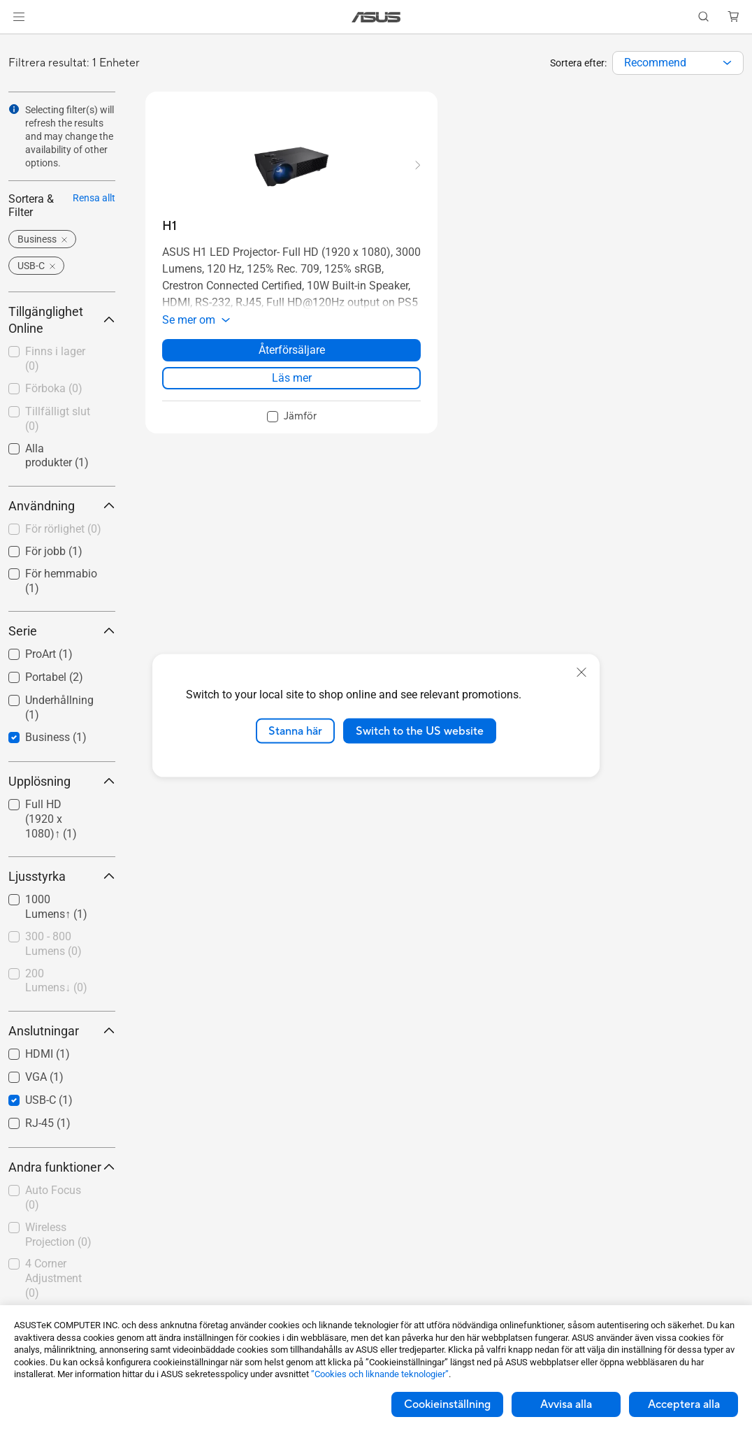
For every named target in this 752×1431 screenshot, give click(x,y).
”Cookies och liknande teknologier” (380, 1374)
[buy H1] (169, 226)
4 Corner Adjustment (53, 1278)
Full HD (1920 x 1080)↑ (51, 819)
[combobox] (678, 63)
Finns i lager (55, 359)
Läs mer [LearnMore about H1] (292, 377)
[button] (19, 16)
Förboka (53, 388)
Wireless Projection (58, 1235)
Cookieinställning (447, 1404)
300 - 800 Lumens (53, 944)
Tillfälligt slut (57, 419)
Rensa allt (94, 197)
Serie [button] (61, 631)
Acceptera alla (684, 1404)
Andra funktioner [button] (61, 1167)
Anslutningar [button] (61, 1030)
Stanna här (295, 731)
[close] (581, 671)
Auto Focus (53, 1197)
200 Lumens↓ (56, 981)
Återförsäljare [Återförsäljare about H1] (292, 350)
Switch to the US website (420, 731)
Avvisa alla (566, 1404)
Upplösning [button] (61, 781)
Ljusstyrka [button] (61, 876)
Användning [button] (61, 505)
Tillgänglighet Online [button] (61, 320)
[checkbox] (61, 530)
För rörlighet (63, 528)
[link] (376, 17)
